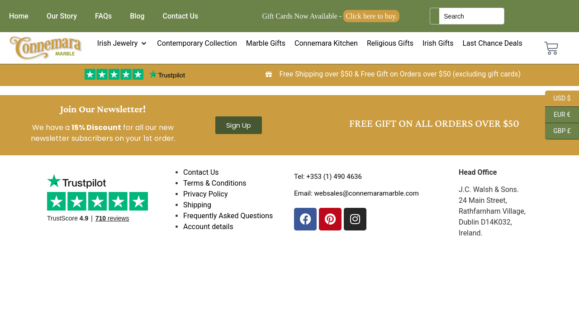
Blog (137, 16)
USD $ (557, 99)
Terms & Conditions (215, 183)
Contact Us (181, 16)
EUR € (557, 115)
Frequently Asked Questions (228, 215)
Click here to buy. (371, 16)
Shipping (197, 205)
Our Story (62, 16)
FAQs (103, 16)
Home (18, 16)
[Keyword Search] (471, 16)
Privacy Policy (205, 194)
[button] (123, 43)
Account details (208, 226)
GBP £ (558, 131)
